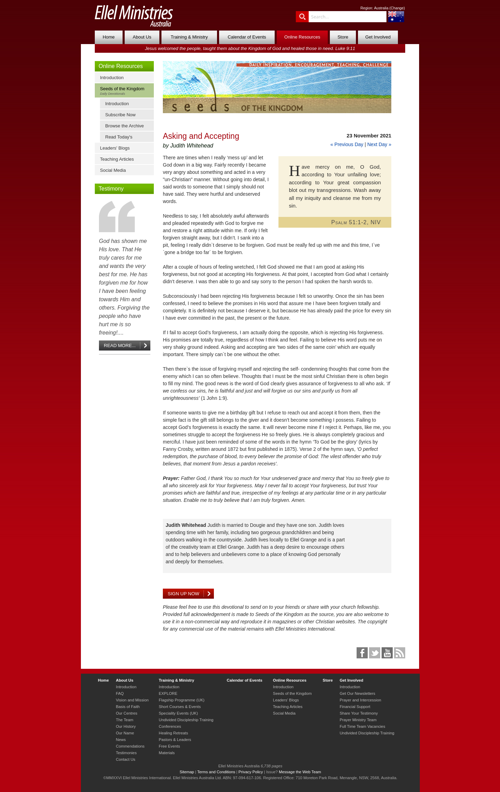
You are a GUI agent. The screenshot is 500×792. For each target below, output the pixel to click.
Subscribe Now (120, 114)
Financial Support (355, 707)
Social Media (113, 170)
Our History (126, 726)
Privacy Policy (251, 772)
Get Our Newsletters (357, 693)
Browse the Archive (124, 125)
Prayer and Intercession (360, 700)
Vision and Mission (132, 700)
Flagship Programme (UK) (182, 700)
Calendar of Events (247, 37)
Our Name (125, 733)
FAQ (120, 693)
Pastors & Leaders (175, 740)
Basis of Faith (128, 707)
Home (109, 37)
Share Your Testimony (359, 713)
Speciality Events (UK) (178, 713)
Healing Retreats (173, 733)
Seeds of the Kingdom (126, 90)
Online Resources (302, 37)
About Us (142, 37)
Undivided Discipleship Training (186, 720)
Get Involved (378, 37)
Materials (167, 753)
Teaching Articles (117, 159)
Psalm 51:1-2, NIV (356, 222)
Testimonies (126, 753)
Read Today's (118, 137)
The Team (124, 720)
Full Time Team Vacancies (362, 726)
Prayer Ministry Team (358, 720)
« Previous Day (346, 144)
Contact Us (125, 759)
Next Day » (379, 144)
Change (397, 8)
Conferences (170, 726)
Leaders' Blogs (115, 148)
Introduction (112, 77)
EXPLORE (168, 693)
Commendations (130, 746)
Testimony (111, 189)
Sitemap (187, 772)
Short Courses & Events (180, 707)
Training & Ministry (189, 37)
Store (343, 37)
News (121, 740)
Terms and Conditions (216, 772)
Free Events (169, 746)
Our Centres (127, 713)
